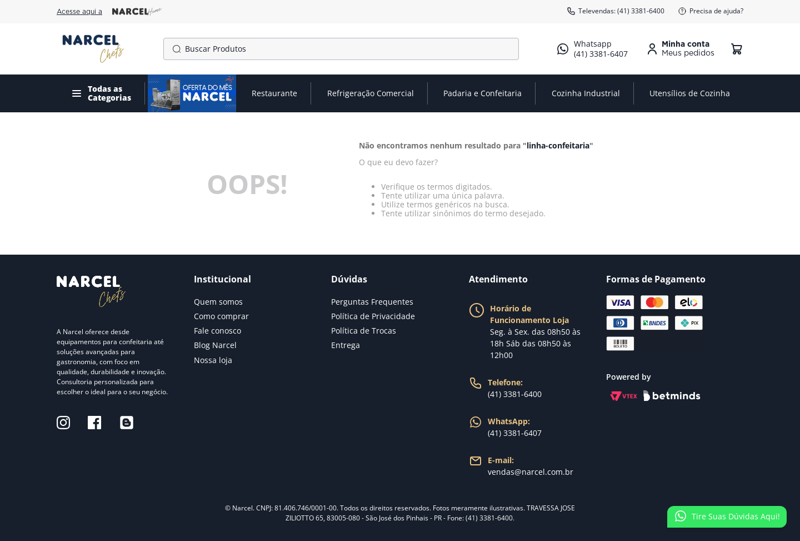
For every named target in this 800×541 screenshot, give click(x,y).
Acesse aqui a (109, 12)
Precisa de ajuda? (710, 11)
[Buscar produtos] (174, 49)
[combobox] (341, 49)
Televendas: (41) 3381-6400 (615, 11)
